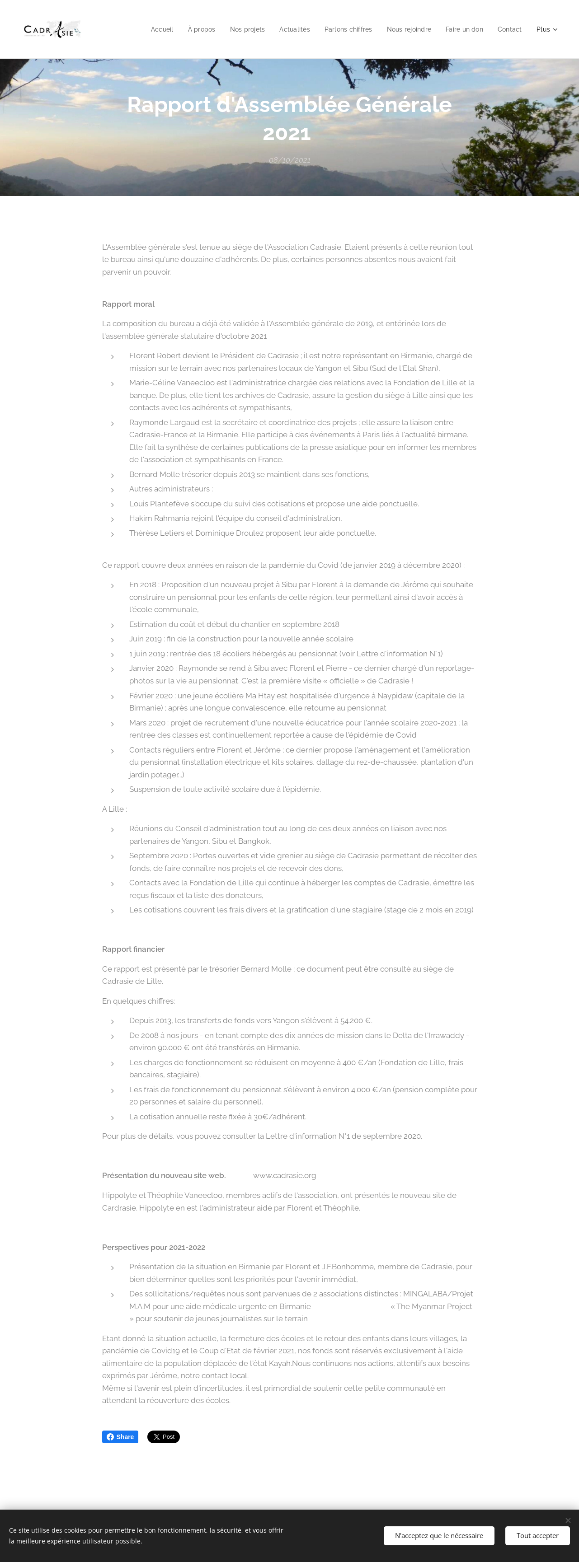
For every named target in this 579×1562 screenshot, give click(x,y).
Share (120, 1436)
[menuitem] (148, 29)
